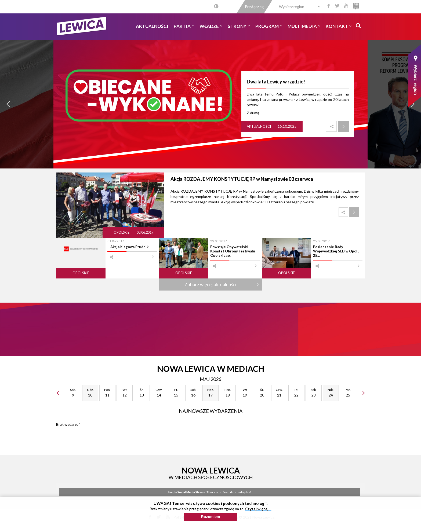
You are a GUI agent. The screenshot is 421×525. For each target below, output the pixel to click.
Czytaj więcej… (258, 508)
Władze (210, 26)
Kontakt (338, 26)
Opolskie (122, 232)
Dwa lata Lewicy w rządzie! (276, 82)
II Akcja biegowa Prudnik (127, 247)
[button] (8, 104)
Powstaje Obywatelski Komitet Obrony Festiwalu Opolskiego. (232, 251)
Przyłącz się (254, 6)
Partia (184, 26)
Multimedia (304, 26)
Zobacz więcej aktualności (210, 284)
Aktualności (152, 26)
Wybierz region (291, 6)
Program (268, 26)
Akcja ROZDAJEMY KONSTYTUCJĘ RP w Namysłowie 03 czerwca (241, 179)
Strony (239, 26)
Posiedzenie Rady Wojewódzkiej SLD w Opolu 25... (336, 251)
